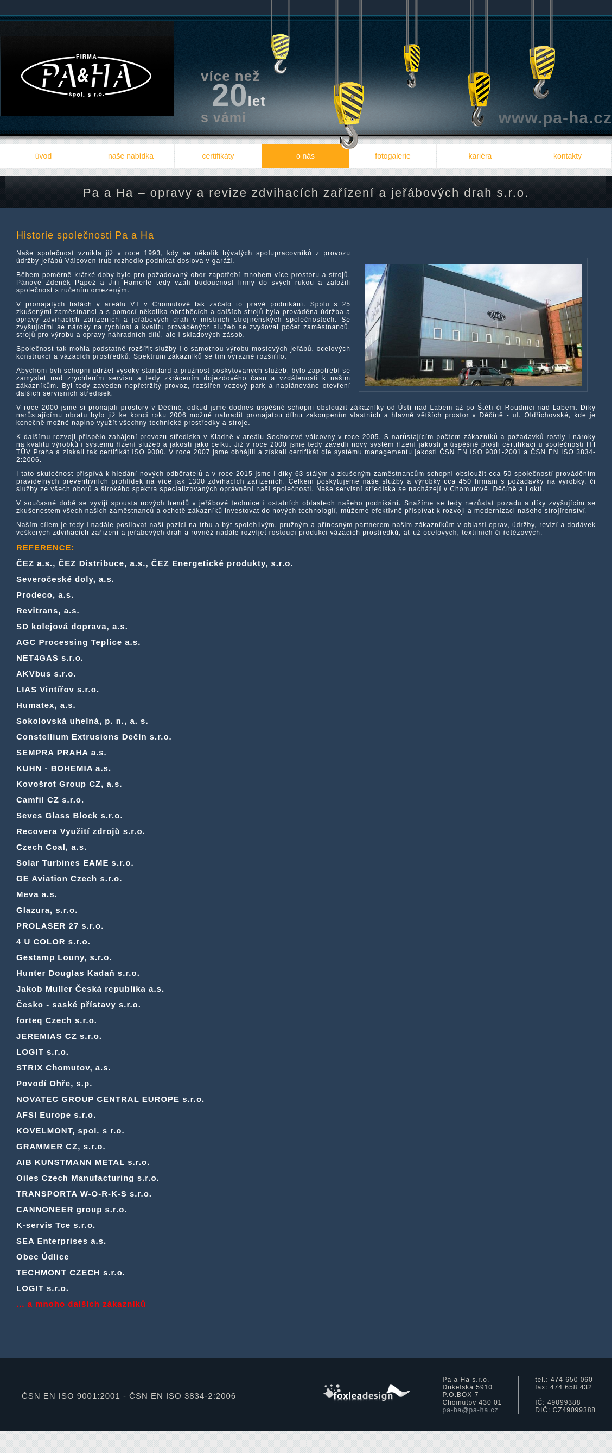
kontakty (567, 156)
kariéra (480, 156)
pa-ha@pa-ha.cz (471, 1410)
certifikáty (218, 156)
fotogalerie (392, 156)
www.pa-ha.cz (555, 118)
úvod (43, 156)
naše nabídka (131, 156)
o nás (305, 156)
